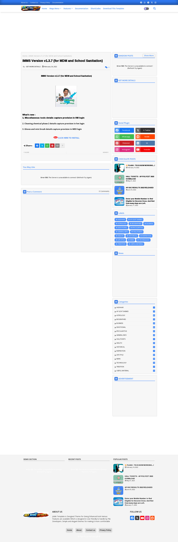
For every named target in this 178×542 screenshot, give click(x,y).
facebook (126, 130)
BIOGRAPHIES (136, 224)
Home (44, 8)
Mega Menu (54, 8)
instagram (126, 149)
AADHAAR (121, 219)
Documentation (57, 2)
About (79, 530)
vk (147, 143)
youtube (147, 149)
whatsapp (126, 136)
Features (67, 8)
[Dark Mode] (154, 8)
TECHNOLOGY (144, 240)
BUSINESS (149, 224)
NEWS (132, 240)
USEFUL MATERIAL (137, 244)
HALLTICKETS (137, 232)
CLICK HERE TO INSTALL (68, 138)
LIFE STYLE (121, 240)
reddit (146, 136)
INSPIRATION (146, 236)
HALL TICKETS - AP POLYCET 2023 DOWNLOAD (140, 177)
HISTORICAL (133, 236)
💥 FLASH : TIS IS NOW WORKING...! (140, 165)
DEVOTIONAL (122, 228)
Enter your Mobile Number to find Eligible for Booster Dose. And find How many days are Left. (140, 201)
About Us (24, 2)
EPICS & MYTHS (137, 228)
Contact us (34, 2)
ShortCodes (96, 8)
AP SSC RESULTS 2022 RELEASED (140, 187)
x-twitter (147, 130)
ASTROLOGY (122, 224)
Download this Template (113, 8)
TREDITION (121, 244)
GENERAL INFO (123, 232)
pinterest (126, 143)
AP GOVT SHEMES (136, 219)
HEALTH (120, 236)
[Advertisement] (89, 31)
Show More (149, 55)
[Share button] (62, 145)
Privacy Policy (45, 2)
